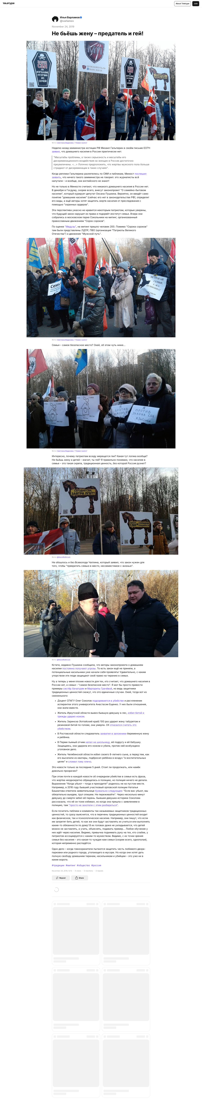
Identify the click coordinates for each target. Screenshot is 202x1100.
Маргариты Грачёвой (99, 688)
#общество (83, 865)
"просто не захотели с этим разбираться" (93, 805)
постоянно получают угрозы (79, 668)
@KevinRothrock (63, 557)
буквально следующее (108, 790)
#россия (96, 865)
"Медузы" (70, 226)
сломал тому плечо (79, 761)
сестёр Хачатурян (73, 688)
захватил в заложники (113, 733)
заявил (56, 151)
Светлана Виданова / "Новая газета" (72, 143)
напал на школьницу (98, 742)
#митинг (70, 865)
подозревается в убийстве (108, 700)
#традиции (58, 865)
